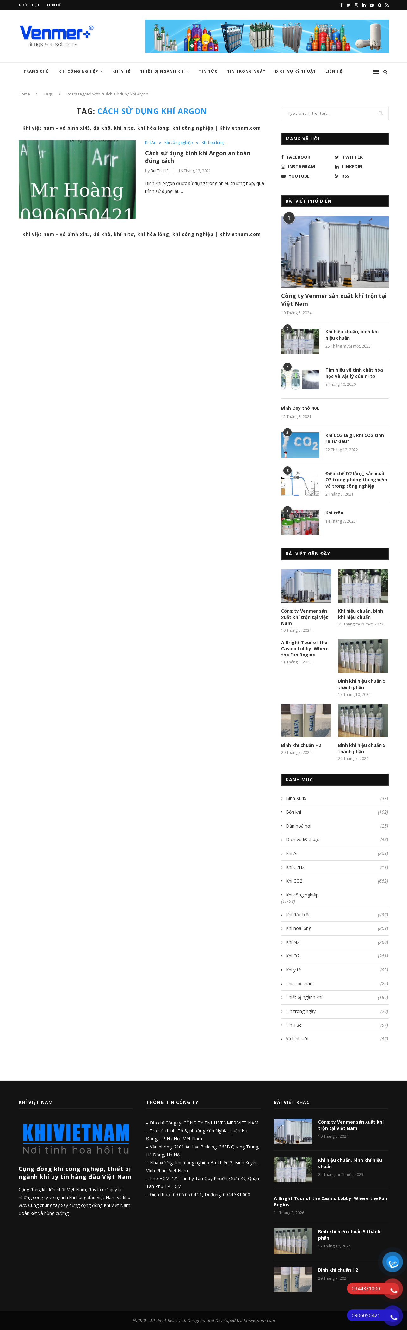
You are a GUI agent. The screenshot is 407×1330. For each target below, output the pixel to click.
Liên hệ (54, 5)
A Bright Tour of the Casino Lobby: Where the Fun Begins (305, 648)
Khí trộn (334, 513)
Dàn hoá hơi (337, 826)
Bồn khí (337, 812)
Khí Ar (150, 142)
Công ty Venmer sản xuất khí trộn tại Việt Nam (334, 299)
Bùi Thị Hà (160, 171)
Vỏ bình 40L (337, 1039)
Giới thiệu (29, 5)
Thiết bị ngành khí (162, 71)
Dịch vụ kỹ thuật (295, 71)
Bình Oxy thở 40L (300, 408)
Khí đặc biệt (337, 915)
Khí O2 (337, 956)
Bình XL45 (337, 798)
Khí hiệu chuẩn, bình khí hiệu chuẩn (352, 335)
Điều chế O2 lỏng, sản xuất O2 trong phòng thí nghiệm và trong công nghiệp (356, 480)
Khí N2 (337, 942)
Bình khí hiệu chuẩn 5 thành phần (361, 684)
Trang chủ (36, 71)
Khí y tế (121, 71)
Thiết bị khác (337, 984)
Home (24, 94)
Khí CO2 (337, 881)
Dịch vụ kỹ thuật (337, 839)
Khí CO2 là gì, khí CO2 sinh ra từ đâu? (354, 438)
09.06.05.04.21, (189, 1194)
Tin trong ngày (246, 71)
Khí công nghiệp (78, 71)
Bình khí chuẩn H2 (301, 745)
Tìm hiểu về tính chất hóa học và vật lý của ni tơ (354, 373)
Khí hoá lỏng (213, 142)
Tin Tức (208, 71)
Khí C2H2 (337, 867)
